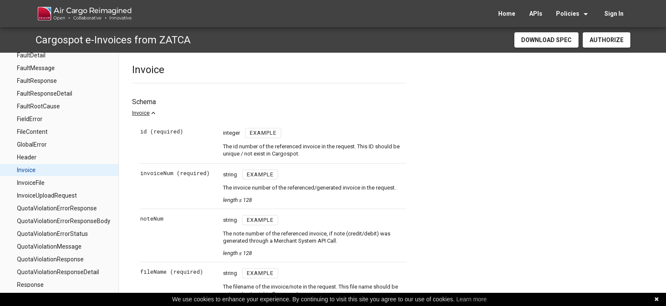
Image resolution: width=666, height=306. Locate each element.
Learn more (471, 299)
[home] (84, 13)
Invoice (141, 113)
